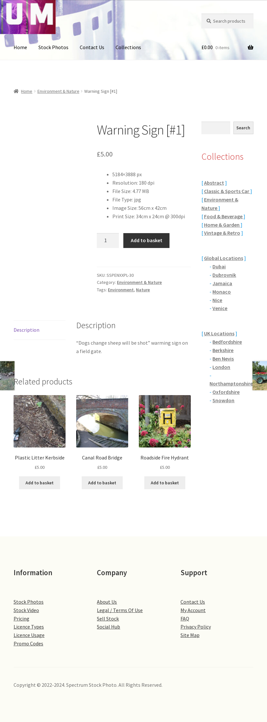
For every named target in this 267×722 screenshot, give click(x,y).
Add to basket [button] (40, 483)
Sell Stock (108, 618)
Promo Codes (28, 643)
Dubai (219, 266)
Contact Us (92, 47)
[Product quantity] (108, 240)
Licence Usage (29, 635)
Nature (143, 290)
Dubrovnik (224, 275)
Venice (219, 308)
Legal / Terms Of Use (120, 610)
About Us (107, 601)
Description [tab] (26, 330)
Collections (128, 47)
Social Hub (108, 626)
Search (243, 128)
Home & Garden (222, 224)
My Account (193, 610)
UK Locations (219, 333)
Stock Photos (53, 47)
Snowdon (223, 400)
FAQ (184, 618)
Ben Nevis (223, 358)
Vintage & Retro (222, 233)
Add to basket (146, 240)
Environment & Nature (58, 91)
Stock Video (26, 610)
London (221, 367)
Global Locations (223, 258)
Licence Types (29, 626)
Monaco (221, 291)
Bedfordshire (227, 342)
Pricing (21, 618)
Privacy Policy (195, 626)
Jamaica (222, 283)
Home (20, 47)
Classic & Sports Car (227, 191)
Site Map (190, 635)
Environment (121, 290)
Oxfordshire (226, 392)
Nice (217, 300)
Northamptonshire (231, 383)
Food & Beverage (223, 216)
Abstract (214, 182)
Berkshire (222, 350)
